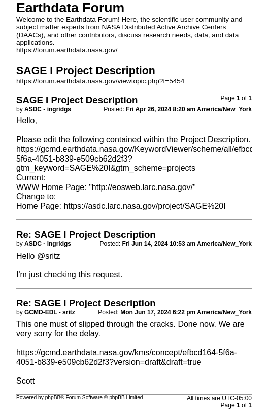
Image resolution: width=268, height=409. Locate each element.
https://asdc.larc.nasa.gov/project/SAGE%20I (144, 206)
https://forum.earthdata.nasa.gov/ (67, 50)
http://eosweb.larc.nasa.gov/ (142, 187)
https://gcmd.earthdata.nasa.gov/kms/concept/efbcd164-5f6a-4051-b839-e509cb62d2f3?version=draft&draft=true (126, 357)
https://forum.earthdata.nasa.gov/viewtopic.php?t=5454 (100, 81)
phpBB (53, 397)
